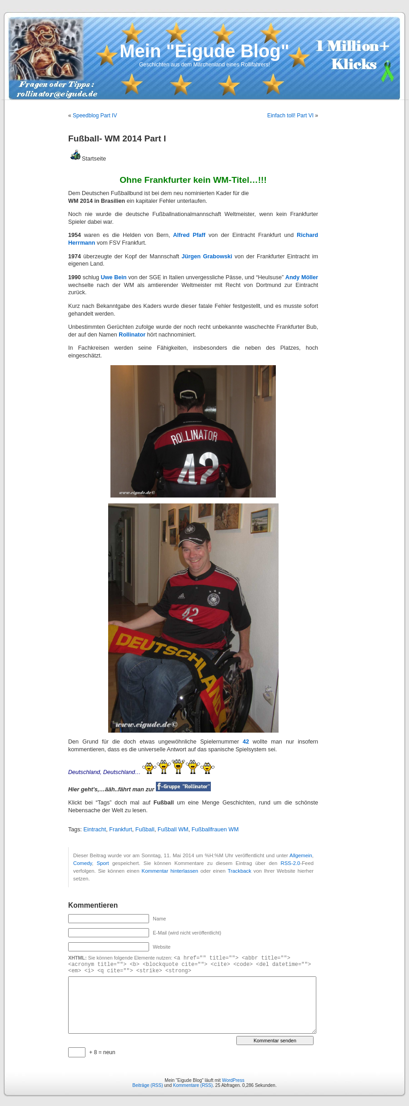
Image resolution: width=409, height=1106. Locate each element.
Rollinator (133, 335)
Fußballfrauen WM (215, 829)
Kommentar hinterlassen (170, 871)
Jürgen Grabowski (206, 256)
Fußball (145, 829)
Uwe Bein (114, 277)
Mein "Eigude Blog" (204, 51)
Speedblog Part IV (95, 115)
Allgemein (300, 855)
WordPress (233, 1080)
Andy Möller (301, 277)
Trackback (239, 871)
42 (246, 742)
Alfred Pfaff (189, 235)
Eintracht (95, 829)
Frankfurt (120, 829)
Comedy (82, 863)
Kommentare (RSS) (193, 1085)
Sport (103, 863)
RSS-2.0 (290, 863)
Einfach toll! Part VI (290, 115)
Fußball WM (173, 829)
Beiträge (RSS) (147, 1085)
